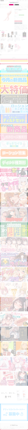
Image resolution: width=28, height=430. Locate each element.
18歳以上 (11, 4)
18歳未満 (17, 4)
